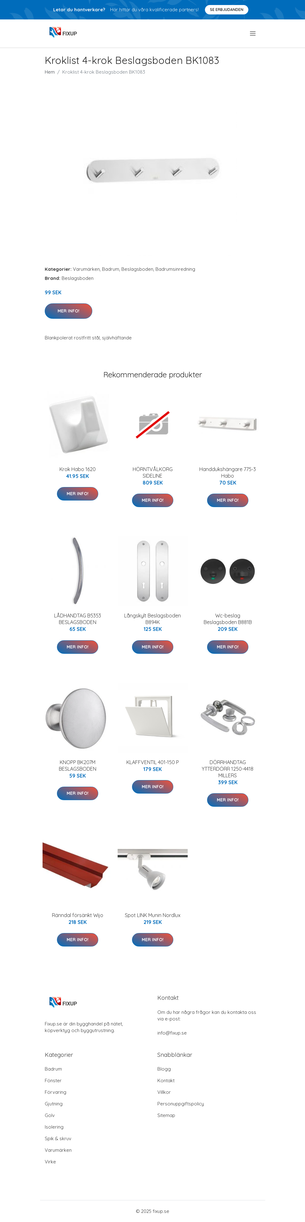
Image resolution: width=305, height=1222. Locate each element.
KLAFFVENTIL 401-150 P (152, 762)
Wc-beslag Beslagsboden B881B (228, 618)
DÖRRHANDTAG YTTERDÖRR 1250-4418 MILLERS (227, 769)
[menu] (253, 33)
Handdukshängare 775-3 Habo (227, 472)
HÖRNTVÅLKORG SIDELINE (153, 472)
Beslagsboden (137, 269)
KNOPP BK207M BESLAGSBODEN (77, 765)
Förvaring (55, 1092)
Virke (50, 1162)
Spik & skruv (58, 1138)
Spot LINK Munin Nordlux (152, 915)
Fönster (53, 1080)
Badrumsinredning (175, 269)
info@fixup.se (172, 1033)
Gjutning (54, 1104)
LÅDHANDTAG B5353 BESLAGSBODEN (77, 618)
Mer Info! (68, 311)
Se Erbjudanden (226, 9)
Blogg (164, 1069)
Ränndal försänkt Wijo (77, 915)
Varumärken (86, 269)
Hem (50, 72)
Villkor (164, 1092)
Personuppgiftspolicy (180, 1104)
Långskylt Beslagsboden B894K (152, 618)
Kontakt (166, 1080)
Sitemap (166, 1115)
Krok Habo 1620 (77, 469)
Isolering (54, 1127)
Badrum (110, 269)
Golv (50, 1115)
